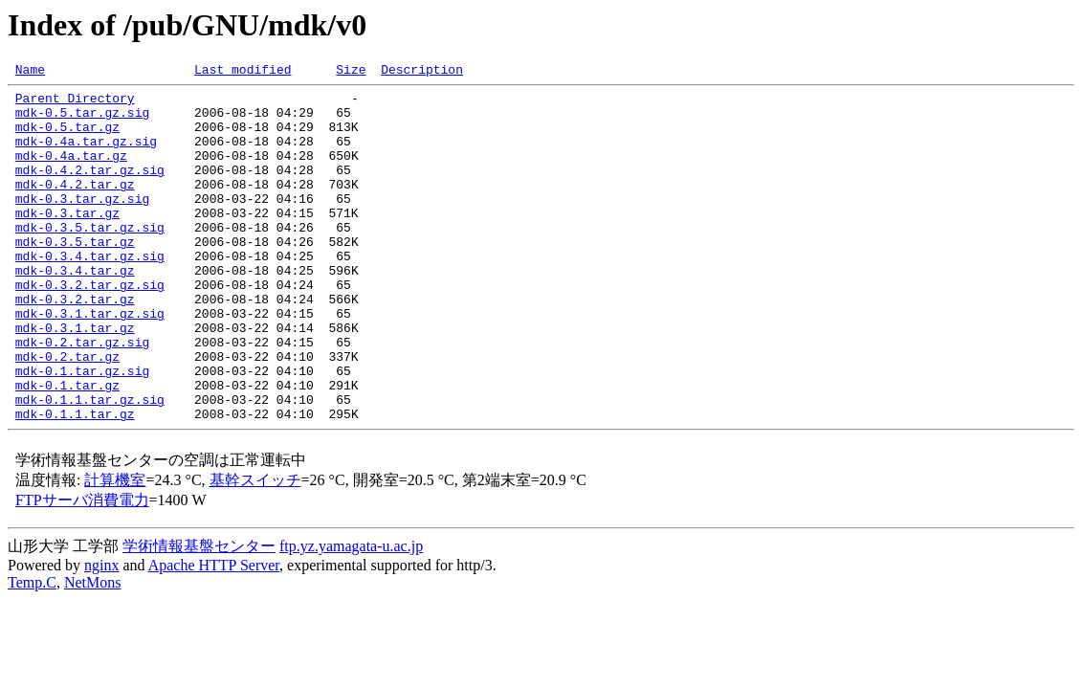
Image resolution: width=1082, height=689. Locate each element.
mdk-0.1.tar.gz (67, 447)
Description (422, 71)
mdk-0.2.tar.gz (67, 413)
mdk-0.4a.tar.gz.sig (86, 155)
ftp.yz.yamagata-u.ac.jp (351, 615)
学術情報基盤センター (199, 615)
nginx (101, 634)
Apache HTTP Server (213, 634)
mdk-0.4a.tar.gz (71, 172)
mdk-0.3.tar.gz (67, 241)
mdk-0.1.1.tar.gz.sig (90, 465)
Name (30, 71)
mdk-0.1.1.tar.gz (75, 482)
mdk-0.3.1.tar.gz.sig (90, 361)
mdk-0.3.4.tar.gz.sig (90, 292)
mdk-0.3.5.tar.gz (75, 275)
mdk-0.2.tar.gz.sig (82, 396)
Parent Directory (75, 103)
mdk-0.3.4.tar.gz (75, 310)
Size (350, 71)
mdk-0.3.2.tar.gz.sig (90, 327)
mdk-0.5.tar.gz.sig (82, 120)
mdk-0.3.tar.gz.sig (82, 224)
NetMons (92, 651)
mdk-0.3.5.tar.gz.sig (90, 258)
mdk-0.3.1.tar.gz (75, 379)
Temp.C (32, 651)
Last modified (242, 71)
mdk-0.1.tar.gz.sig (82, 430)
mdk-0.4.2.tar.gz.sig (90, 189)
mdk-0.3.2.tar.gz (75, 344)
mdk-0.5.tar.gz (67, 137)
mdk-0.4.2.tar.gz (75, 206)
